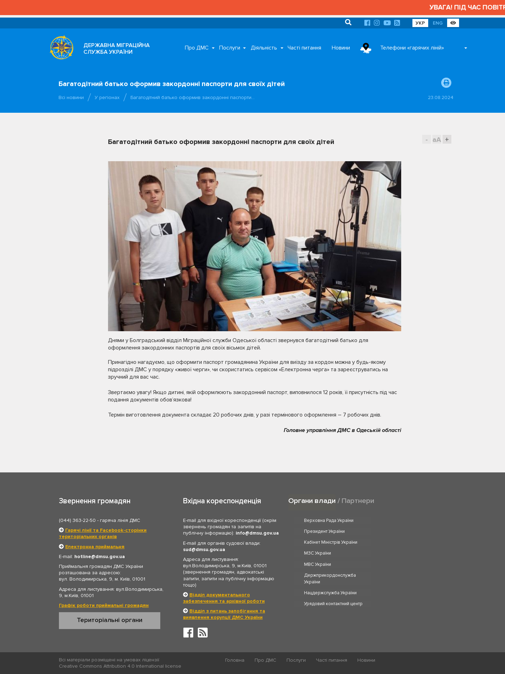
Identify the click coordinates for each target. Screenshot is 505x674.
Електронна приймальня (94, 547)
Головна (235, 660)
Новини (341, 47)
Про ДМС (197, 47)
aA (436, 140)
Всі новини (71, 97)
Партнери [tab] (358, 500)
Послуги (229, 47)
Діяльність (264, 47)
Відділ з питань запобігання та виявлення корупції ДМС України (224, 614)
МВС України (317, 542)
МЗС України (396, 531)
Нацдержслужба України (330, 560)
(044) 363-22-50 (77, 520)
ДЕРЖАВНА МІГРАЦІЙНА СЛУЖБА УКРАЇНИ (116, 48)
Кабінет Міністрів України (331, 531)
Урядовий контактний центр (412, 560)
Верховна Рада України (329, 520)
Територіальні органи (109, 620)
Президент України (403, 520)
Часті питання (304, 47)
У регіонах (107, 97)
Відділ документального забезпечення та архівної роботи (224, 598)
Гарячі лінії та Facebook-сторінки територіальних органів (103, 533)
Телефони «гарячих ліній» (412, 47)
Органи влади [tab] (312, 500)
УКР (420, 23)
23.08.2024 (440, 97)
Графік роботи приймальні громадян (104, 605)
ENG (438, 23)
